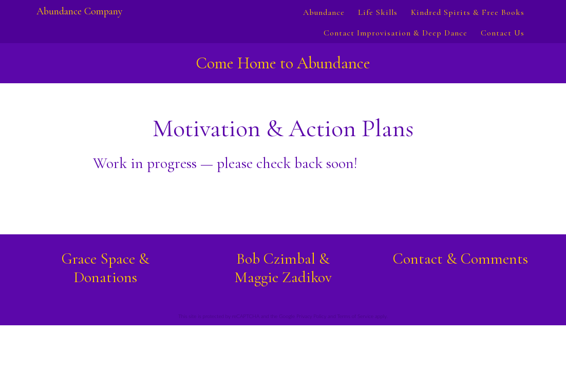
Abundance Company (79, 11)
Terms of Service (355, 316)
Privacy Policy (311, 316)
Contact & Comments (460, 258)
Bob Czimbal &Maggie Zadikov (283, 268)
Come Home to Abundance (283, 63)
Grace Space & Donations (105, 268)
